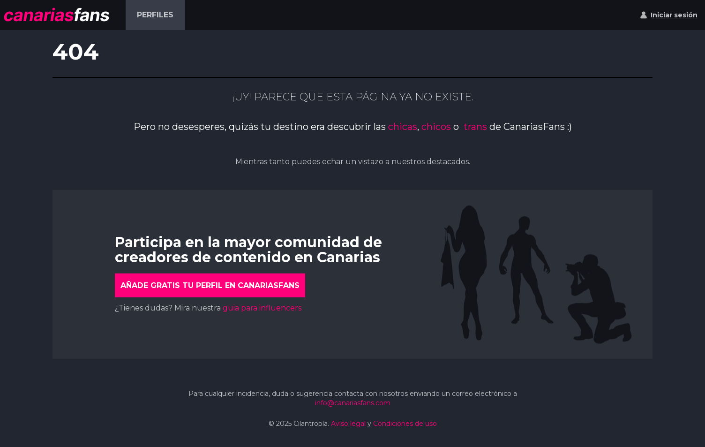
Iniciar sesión (674, 15)
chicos (436, 126)
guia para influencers (262, 307)
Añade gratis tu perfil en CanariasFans (210, 285)
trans (476, 126)
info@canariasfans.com (352, 403)
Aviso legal (348, 423)
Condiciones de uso (405, 423)
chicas (402, 126)
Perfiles (155, 14)
